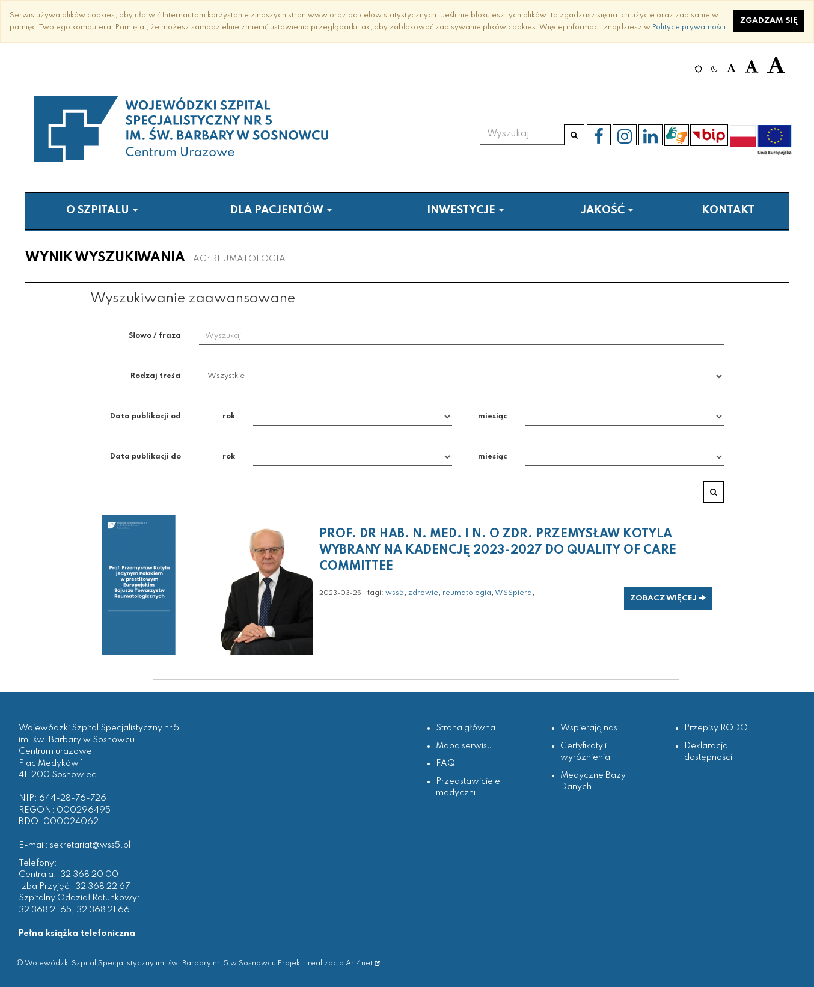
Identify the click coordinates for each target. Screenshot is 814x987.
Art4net (363, 963)
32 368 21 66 (103, 910)
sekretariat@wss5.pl (90, 845)
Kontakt (728, 210)
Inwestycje (465, 210)
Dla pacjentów (281, 210)
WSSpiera (513, 593)
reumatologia (466, 593)
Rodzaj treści (155, 376)
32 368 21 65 (45, 910)
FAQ (445, 763)
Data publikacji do (145, 456)
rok (228, 416)
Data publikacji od (145, 416)
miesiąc (492, 416)
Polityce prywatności (689, 27)
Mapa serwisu (464, 746)
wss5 (394, 593)
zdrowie (423, 593)
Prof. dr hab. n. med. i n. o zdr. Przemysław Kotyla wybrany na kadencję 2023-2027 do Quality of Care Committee (497, 550)
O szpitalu (102, 210)
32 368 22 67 (102, 886)
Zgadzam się (769, 21)
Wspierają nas (588, 728)
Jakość (607, 210)
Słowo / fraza (155, 336)
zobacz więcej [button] (668, 598)
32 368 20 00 (89, 874)
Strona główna (465, 728)
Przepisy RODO (716, 728)
